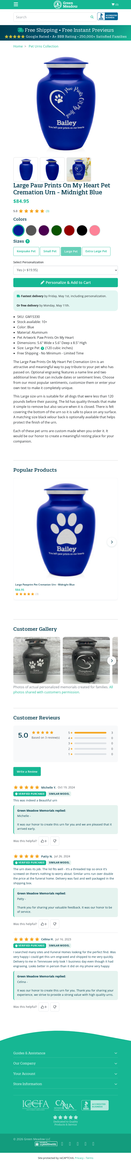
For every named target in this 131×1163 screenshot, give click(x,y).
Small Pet (50, 251)
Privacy (79, 1158)
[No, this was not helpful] (54, 841)
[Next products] (111, 542)
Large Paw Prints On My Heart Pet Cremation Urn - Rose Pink (95, 230)
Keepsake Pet (26, 251)
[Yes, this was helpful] (44, 841)
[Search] (51, 17)
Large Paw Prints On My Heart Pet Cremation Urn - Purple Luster (44, 230)
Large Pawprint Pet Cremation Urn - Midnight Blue (45, 584)
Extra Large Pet (96, 251)
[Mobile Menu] (16, 4)
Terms (89, 1158)
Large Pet (71, 251)
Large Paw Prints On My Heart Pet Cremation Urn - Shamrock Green (56, 230)
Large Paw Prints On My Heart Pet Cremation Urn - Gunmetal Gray (31, 230)
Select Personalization (28, 262)
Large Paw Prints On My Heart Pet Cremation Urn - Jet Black (82, 230)
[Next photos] (111, 660)
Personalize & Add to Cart (65, 282)
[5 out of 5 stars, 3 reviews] (31, 211)
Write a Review (27, 771)
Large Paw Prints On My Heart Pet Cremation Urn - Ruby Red (69, 230)
